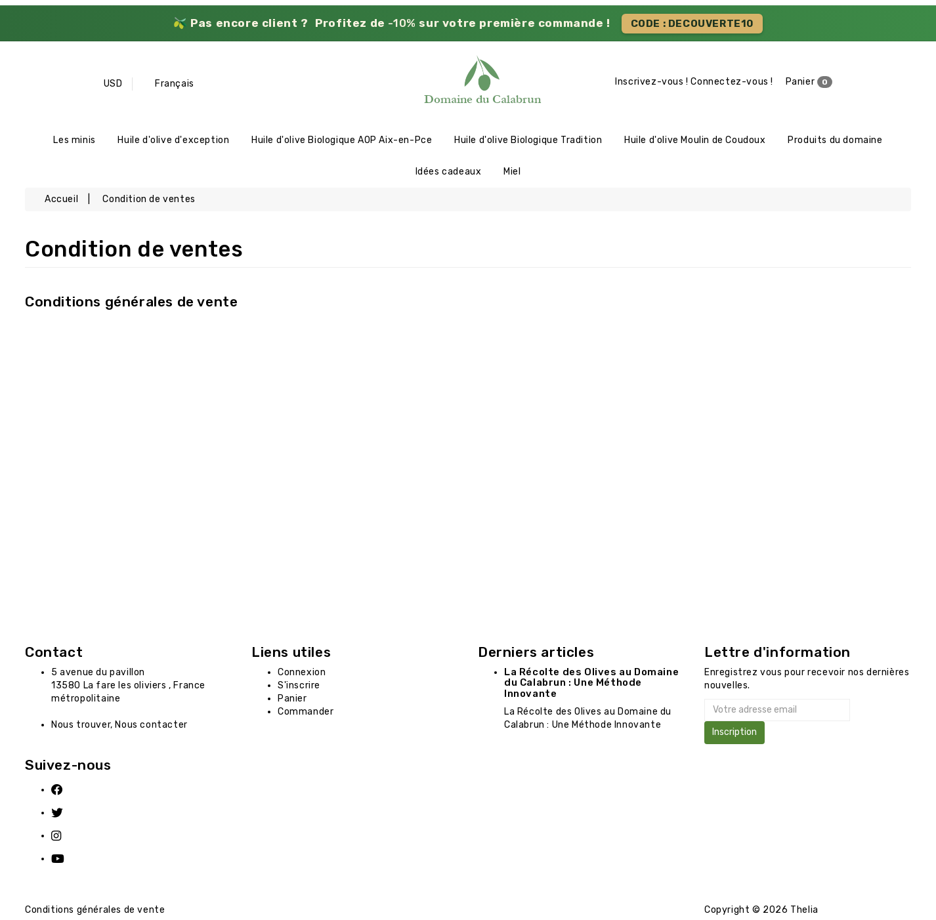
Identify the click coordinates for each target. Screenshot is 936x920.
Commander (305, 714)
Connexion (302, 674)
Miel (512, 173)
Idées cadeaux (448, 173)
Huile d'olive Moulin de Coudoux (695, 140)
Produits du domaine (835, 140)
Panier (809, 83)
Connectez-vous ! (732, 82)
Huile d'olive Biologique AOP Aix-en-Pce (341, 140)
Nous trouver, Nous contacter (119, 727)
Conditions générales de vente (131, 304)
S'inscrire (299, 688)
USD (113, 83)
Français (174, 83)
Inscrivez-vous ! (652, 82)
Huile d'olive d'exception (173, 140)
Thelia (804, 912)
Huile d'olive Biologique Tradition (528, 140)
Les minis (74, 140)
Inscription (734, 735)
